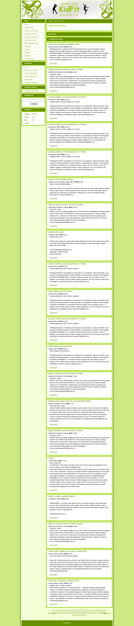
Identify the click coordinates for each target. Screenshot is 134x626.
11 (75, 610)
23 (57, 613)
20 (101, 610)
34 (89, 613)
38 (101, 613)
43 (82, 615)
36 (95, 613)
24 (59, 613)
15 (87, 610)
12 (78, 610)
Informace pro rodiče (31, 31)
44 (85, 615)
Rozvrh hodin (28, 28)
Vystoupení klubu (30, 40)
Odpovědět (53, 63)
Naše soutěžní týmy (31, 43)
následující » (107, 613)
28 (71, 613)
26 (65, 613)
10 (72, 610)
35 (92, 613)
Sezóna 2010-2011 (30, 73)
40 (73, 615)
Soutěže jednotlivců (31, 37)
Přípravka (27, 56)
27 (68, 613)
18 (96, 610)
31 (80, 613)
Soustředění (28, 79)
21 (104, 610)
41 (76, 615)
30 (77, 613)
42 (79, 615)
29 (74, 613)
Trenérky (27, 46)
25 (62, 613)
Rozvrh (26, 67)
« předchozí (51, 613)
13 (81, 610)
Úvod (26, 24)
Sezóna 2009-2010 (30, 76)
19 (98, 610)
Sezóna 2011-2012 (30, 70)
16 (90, 610)
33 (86, 613)
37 (98, 613)
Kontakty (27, 52)
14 (84, 610)
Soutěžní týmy (29, 59)
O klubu (27, 49)
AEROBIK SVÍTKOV (31, 91)
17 (93, 610)
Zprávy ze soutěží (30, 34)
